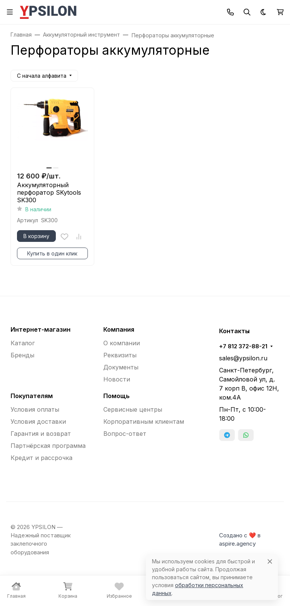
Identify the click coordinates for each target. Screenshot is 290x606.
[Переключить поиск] (247, 12)
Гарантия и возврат (41, 433)
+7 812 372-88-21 (243, 346)
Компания (118, 329)
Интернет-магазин (41, 329)
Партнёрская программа (48, 445)
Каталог (23, 343)
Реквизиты (120, 355)
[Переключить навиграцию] (10, 12)
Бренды (22, 355)
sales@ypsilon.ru (243, 358)
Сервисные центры (132, 409)
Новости (116, 379)
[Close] (270, 561)
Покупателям (32, 396)
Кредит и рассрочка (41, 457)
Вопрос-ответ (124, 433)
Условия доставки (38, 421)
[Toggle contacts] (230, 12)
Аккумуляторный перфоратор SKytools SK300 (49, 192)
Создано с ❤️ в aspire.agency (240, 539)
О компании (121, 343)
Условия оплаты (35, 409)
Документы (120, 367)
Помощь (116, 396)
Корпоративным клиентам (143, 421)
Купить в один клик (52, 253)
